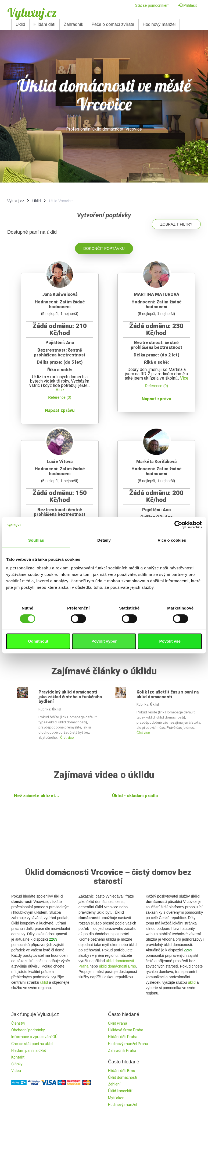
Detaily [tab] (104, 540)
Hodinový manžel (159, 24)
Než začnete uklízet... (36, 795)
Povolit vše (170, 641)
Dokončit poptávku (104, 248)
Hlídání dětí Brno (121, 1071)
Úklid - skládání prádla (135, 795)
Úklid (20, 24)
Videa (16, 1071)
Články (17, 1064)
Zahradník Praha (122, 1050)
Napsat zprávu (59, 410)
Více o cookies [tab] (172, 540)
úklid (44, 982)
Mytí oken (116, 1098)
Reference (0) (59, 397)
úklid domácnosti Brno (117, 966)
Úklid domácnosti (122, 1077)
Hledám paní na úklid (28, 1050)
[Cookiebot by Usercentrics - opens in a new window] (178, 525)
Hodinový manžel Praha (128, 1044)
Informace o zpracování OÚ (34, 1037)
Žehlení (114, 1084)
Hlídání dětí (45, 24)
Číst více (67, 737)
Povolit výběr (104, 641)
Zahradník (73, 24)
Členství (18, 1023)
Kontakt (17, 1057)
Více (60, 389)
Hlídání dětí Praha (122, 1037)
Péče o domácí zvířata (112, 24)
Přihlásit (187, 5)
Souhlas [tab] (36, 540)
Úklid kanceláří (120, 1091)
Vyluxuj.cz (32, 12)
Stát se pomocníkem (152, 5)
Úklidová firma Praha (125, 1030)
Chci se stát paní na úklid (32, 1044)
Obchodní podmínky (28, 1030)
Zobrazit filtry (176, 224)
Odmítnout (38, 641)
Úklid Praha (117, 1023)
